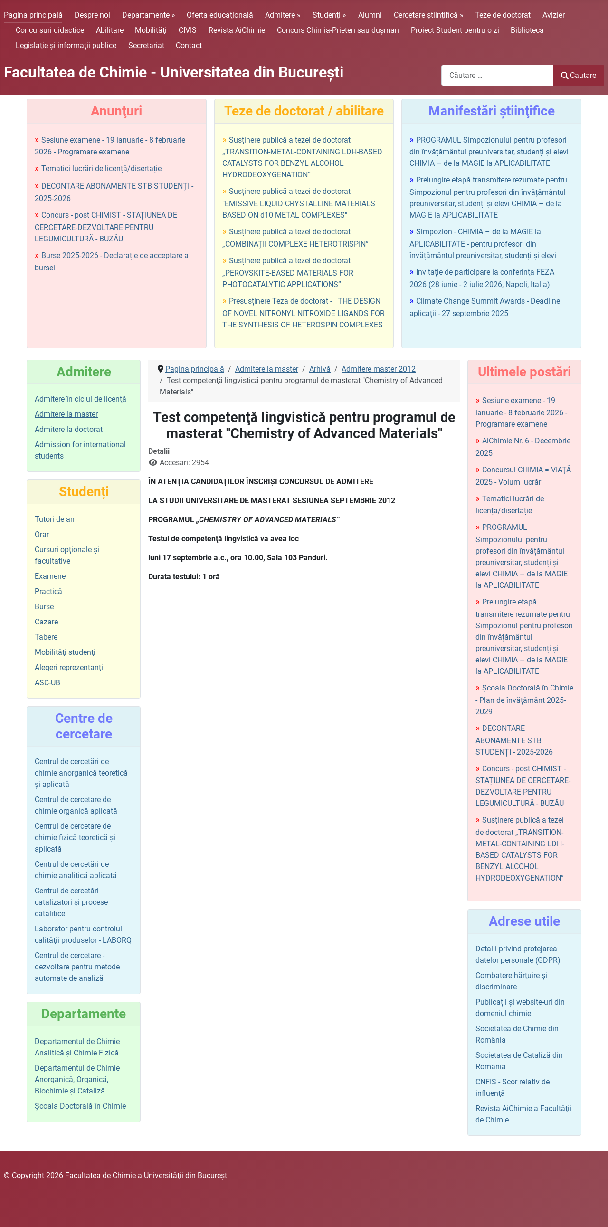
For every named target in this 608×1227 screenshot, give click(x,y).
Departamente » (148, 14)
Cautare (578, 75)
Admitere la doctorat (69, 429)
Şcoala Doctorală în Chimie (80, 1106)
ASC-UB (47, 682)
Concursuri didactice (50, 30)
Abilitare (110, 30)
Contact (189, 45)
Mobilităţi (151, 30)
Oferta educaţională (220, 14)
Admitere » (283, 14)
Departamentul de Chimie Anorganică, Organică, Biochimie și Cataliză (77, 1079)
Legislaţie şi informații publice (66, 45)
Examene (50, 576)
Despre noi (92, 14)
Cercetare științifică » (429, 14)
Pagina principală (33, 14)
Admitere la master (66, 414)
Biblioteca (527, 30)
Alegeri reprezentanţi (69, 667)
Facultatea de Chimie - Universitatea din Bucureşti (173, 72)
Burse (44, 606)
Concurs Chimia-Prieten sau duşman (338, 30)
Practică (48, 591)
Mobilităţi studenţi (65, 652)
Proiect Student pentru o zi (455, 30)
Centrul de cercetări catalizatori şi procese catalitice (71, 902)
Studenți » (329, 14)
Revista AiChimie (237, 30)
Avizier (553, 14)
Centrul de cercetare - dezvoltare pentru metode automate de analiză (77, 967)
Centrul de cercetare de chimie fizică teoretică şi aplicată (75, 837)
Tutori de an (55, 519)
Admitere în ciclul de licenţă (80, 398)
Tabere (46, 637)
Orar (42, 534)
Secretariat (146, 45)
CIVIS (188, 30)
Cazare (46, 621)
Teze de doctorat (503, 14)
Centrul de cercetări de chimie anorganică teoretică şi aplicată (81, 773)
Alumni (370, 14)
